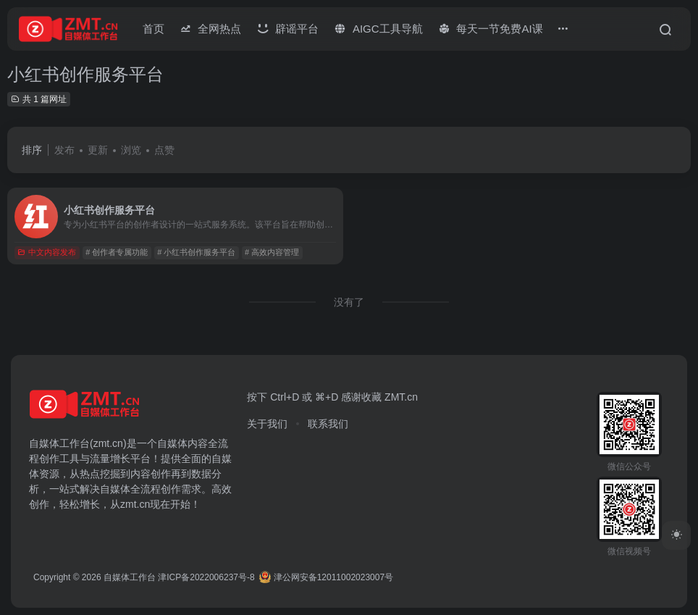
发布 (64, 150)
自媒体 (172, 443)
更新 (98, 150)
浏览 (131, 150)
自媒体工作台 (130, 577)
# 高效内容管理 (272, 252)
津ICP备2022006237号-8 (206, 577)
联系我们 (328, 424)
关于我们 (267, 424)
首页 (153, 28)
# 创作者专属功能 (116, 252)
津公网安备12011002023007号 (326, 577)
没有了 (349, 302)
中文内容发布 (46, 252)
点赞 (164, 150)
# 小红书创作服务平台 (196, 252)
